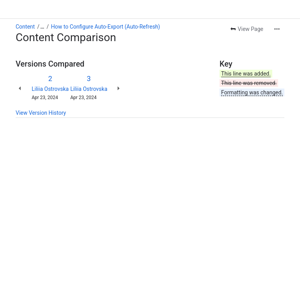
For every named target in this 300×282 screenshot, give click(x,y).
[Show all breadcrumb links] (42, 27)
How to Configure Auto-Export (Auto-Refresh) (105, 27)
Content (25, 27)
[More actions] (277, 29)
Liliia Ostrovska (50, 89)
